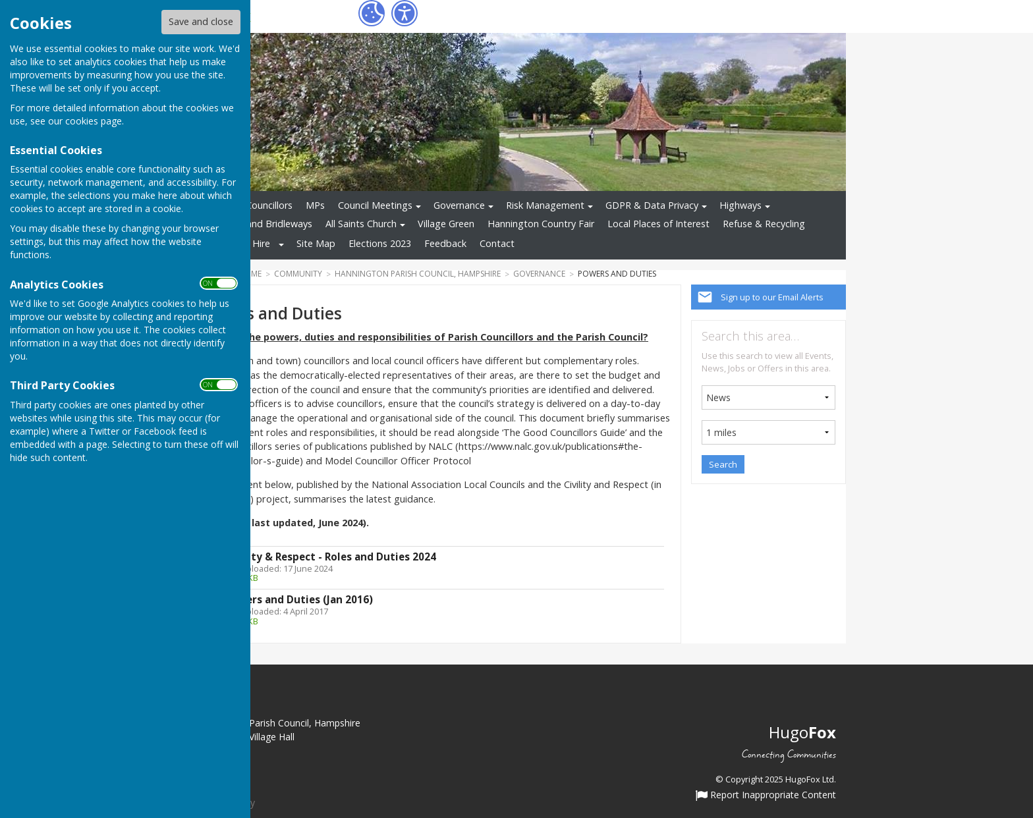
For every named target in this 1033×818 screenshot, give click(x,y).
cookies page (93, 121)
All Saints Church (361, 223)
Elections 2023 (380, 243)
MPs (315, 205)
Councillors (269, 205)
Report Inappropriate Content (766, 795)
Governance (459, 205)
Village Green (446, 223)
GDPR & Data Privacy (651, 205)
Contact (497, 243)
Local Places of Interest (658, 223)
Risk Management (545, 205)
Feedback (445, 243)
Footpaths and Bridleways (255, 223)
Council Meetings (375, 205)
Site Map (315, 243)
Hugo (802, 732)
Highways (740, 205)
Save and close (201, 21)
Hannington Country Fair (541, 223)
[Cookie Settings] (371, 13)
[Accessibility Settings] (404, 13)
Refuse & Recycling (764, 223)
